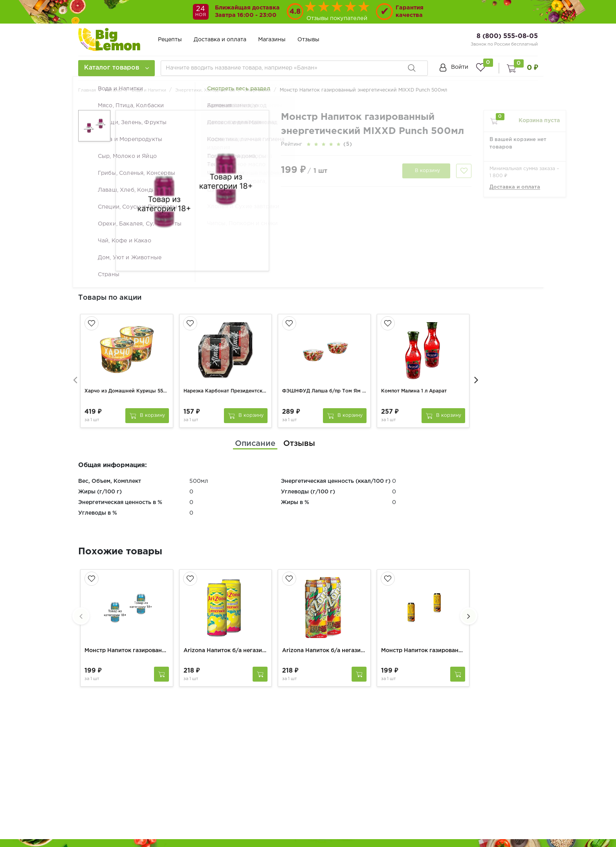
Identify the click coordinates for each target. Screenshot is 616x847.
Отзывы (308, 39)
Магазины (272, 39)
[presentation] (74, 374)
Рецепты (170, 39)
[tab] (255, 434)
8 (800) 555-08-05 (507, 36)
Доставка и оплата (220, 39)
